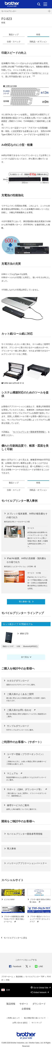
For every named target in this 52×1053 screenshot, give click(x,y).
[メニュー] (45, 4)
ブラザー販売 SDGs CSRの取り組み (40, 901)
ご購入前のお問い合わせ (21, 710)
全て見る (25, 657)
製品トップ (14, 34)
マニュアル (15, 773)
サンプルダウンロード (18, 726)
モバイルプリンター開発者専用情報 (28, 432)
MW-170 (23, 633)
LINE (39, 966)
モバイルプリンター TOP (35, 977)
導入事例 (11, 848)
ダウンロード (39, 1004)
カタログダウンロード (18, 681)
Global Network (40, 992)
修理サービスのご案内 (18, 805)
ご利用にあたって (13, 1018)
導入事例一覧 (25, 601)
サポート (23, 1004)
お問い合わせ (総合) (19, 1023)
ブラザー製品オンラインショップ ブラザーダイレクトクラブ (40, 919)
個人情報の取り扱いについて (35, 1018)
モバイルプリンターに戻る (15, 938)
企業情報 (26, 1009)
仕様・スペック (14, 42)
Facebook (15, 966)
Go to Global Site (41, 988)
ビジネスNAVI (9, 899)
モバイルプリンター (8, 11)
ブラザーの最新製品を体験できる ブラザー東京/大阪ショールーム (14, 919)
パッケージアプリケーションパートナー (26, 863)
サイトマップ (37, 1023)
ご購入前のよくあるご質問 (20, 694)
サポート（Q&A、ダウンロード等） (27, 789)
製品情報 (19, 977)
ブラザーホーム (7, 977)
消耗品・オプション (38, 42)
